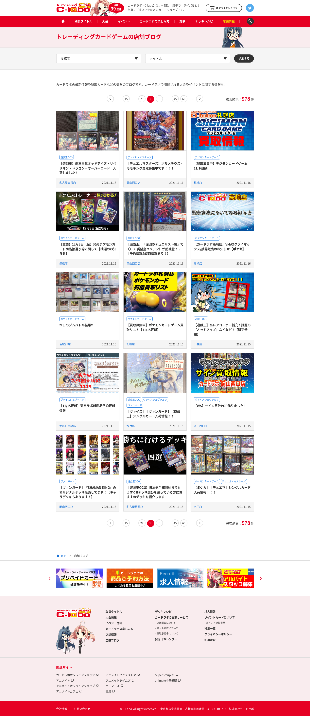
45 (175, 99)
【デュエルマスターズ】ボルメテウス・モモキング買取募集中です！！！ (155, 165)
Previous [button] (49, 579)
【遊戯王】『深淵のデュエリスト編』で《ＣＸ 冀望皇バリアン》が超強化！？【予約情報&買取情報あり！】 (155, 249)
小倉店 (198, 344)
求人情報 (209, 611)
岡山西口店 (133, 182)
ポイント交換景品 (215, 623)
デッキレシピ (204, 21)
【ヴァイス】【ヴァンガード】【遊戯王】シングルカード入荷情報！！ (153, 413)
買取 (182, 21)
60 (183, 99)
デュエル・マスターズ (139, 157)
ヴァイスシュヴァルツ (72, 399)
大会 (105, 21)
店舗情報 (229, 21)
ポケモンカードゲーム (72, 238)
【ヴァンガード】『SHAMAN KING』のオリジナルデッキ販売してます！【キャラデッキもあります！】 (87, 492)
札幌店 (198, 182)
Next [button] (261, 579)
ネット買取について (167, 628)
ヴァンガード (135, 405)
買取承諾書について (167, 633)
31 (159, 99)
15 (126, 99)
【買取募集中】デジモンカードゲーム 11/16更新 (221, 165)
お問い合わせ (82, 709)
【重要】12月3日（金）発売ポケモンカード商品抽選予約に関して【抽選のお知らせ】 (87, 249)
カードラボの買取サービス (171, 617)
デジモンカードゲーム (207, 157)
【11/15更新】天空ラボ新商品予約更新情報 (87, 408)
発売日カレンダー (166, 639)
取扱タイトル (83, 21)
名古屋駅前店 (135, 507)
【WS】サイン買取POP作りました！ (220, 405)
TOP (63, 556)
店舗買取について (166, 623)
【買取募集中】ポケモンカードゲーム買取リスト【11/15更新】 (155, 327)
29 (142, 99)
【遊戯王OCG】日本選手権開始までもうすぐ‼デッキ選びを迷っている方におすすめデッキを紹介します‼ (154, 492)
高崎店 (198, 263)
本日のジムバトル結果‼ (76, 324)
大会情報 (111, 617)
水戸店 (131, 426)
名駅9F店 (65, 344)
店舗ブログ (112, 640)
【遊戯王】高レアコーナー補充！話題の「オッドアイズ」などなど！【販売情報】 (222, 329)
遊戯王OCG (66, 157)
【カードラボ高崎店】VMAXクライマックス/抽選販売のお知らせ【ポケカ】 (222, 246)
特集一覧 (209, 628)
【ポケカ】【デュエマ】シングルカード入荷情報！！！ (222, 489)
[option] (79, 578)
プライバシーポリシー (218, 634)
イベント (124, 21)
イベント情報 (114, 623)
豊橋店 (63, 263)
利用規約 (209, 640)
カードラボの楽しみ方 (154, 21)
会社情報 (61, 709)
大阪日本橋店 (67, 426)
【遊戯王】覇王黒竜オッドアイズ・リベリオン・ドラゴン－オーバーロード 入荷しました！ (87, 168)
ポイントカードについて (219, 617)
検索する (244, 58)
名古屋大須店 (67, 182)
